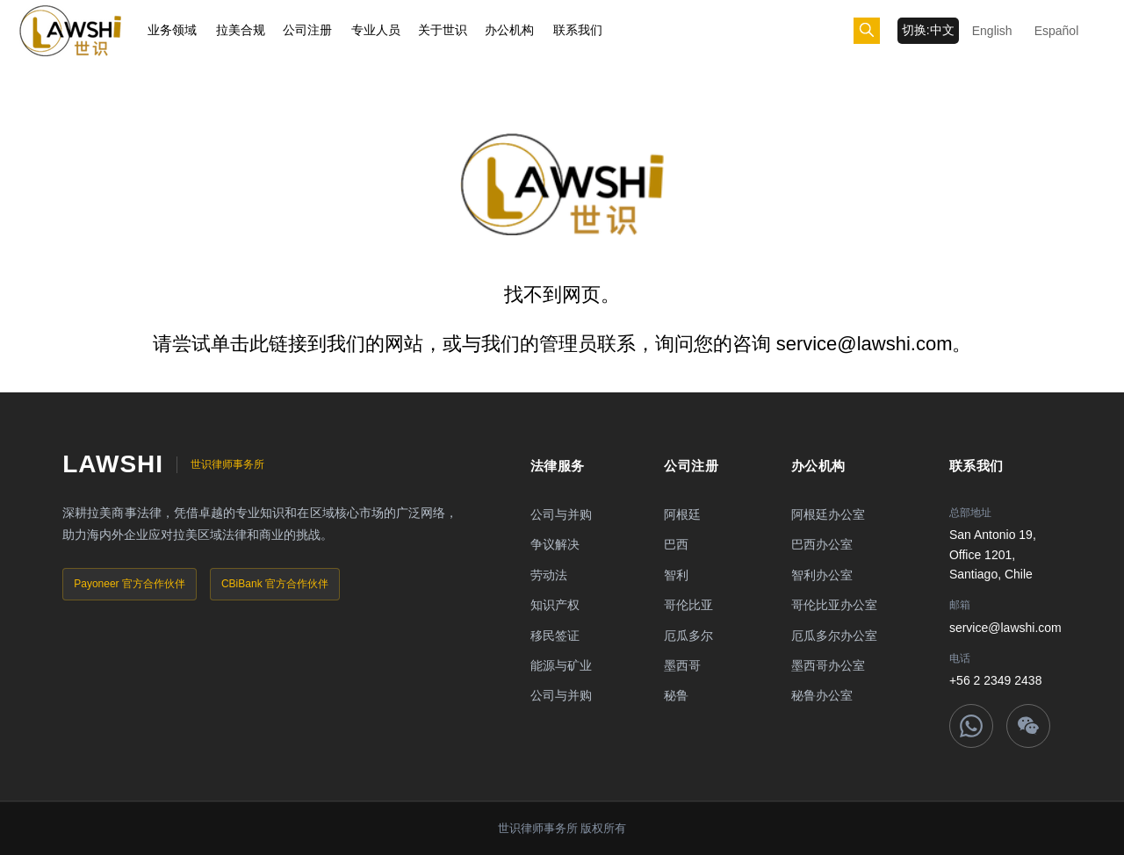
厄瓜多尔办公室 (834, 636)
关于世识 (442, 30)
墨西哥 (682, 665)
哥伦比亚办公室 (834, 605)
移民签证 (555, 636)
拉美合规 (240, 30)
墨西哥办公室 (828, 665)
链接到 (298, 344)
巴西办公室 (822, 544)
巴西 (676, 544)
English (992, 31)
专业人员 (375, 30)
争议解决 (555, 544)
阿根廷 (682, 514)
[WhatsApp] (971, 726)
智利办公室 (822, 575)
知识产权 (555, 605)
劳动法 (548, 575)
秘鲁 (676, 695)
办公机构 (509, 30)
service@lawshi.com (1005, 628)
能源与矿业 (561, 665)
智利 (676, 575)
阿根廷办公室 (828, 514)
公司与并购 (561, 514)
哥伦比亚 (688, 605)
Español (1056, 31)
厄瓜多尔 (688, 636)
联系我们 (577, 30)
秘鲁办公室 (822, 695)
